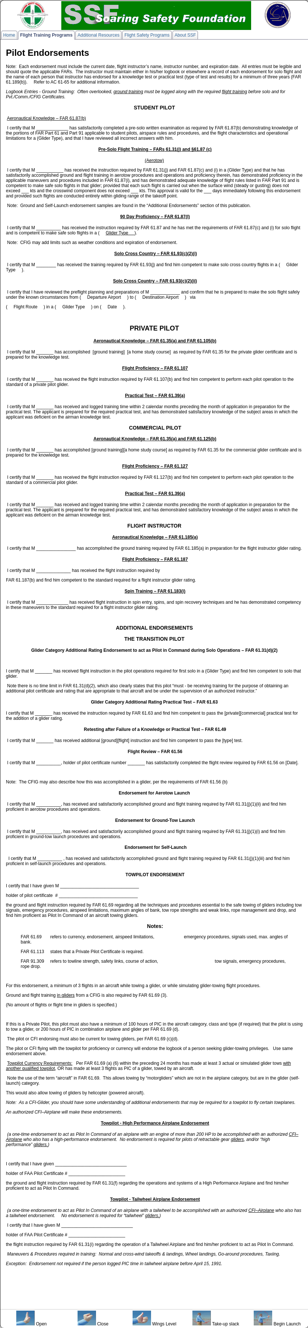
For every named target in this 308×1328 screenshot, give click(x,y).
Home (9, 35)
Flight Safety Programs (147, 35)
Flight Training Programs (46, 35)
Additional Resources (98, 35)
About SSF (185, 35)
